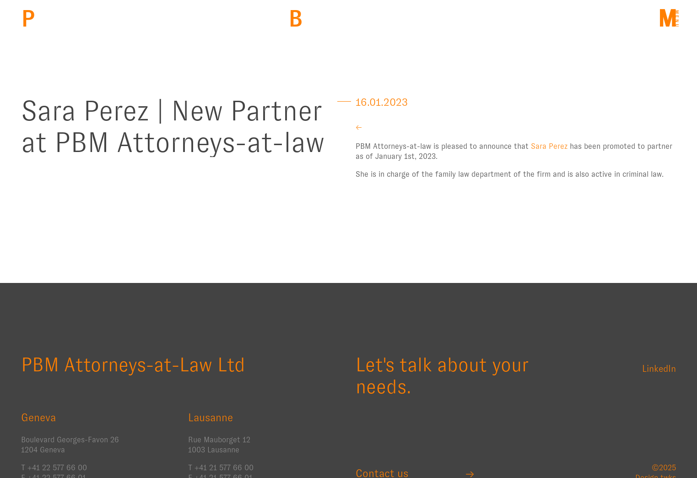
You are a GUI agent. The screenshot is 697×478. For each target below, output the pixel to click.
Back (295, 18)
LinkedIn (659, 369)
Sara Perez (549, 146)
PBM (28, 18)
